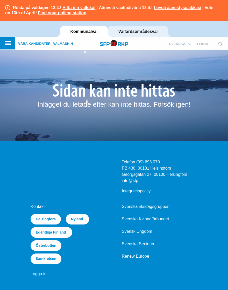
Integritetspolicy (136, 191)
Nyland (77, 219)
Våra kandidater (34, 44)
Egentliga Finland (51, 232)
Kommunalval (84, 31)
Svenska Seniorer (138, 244)
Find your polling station (62, 13)
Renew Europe (135, 256)
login (202, 44)
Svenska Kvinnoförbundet (145, 219)
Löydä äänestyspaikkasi (177, 7)
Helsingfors (46, 219)
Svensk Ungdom (137, 231)
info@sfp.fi (131, 180)
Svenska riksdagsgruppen (145, 206)
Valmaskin (63, 44)
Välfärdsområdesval (138, 31)
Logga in (38, 274)
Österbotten (46, 245)
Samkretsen (46, 259)
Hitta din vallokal (78, 7)
